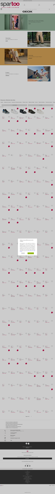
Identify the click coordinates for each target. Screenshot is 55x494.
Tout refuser (23, 253)
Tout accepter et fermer (30, 253)
